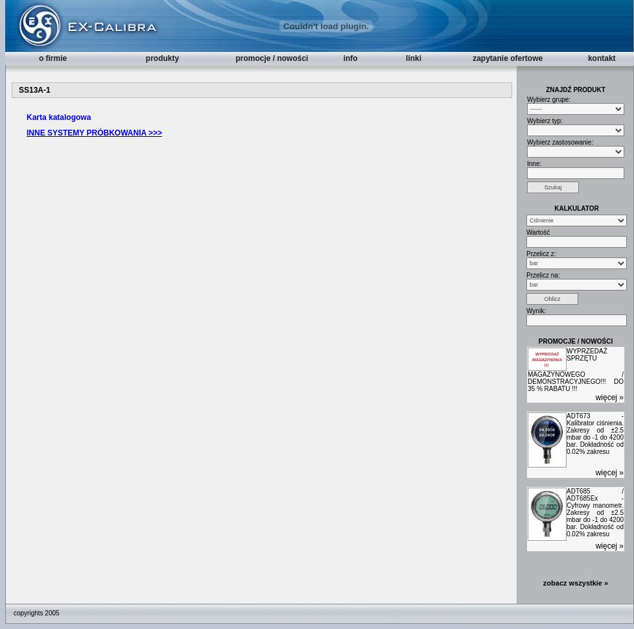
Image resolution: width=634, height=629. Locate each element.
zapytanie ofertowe (508, 58)
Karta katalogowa (59, 117)
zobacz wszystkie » (575, 583)
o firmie (53, 58)
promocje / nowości (271, 58)
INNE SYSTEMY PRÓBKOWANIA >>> (94, 132)
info (351, 58)
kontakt (602, 58)
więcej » (610, 397)
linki (413, 58)
